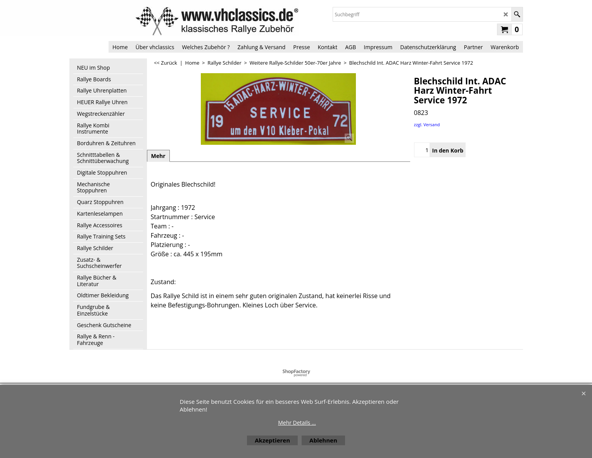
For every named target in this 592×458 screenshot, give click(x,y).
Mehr (158, 156)
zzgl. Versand (427, 124)
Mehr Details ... (297, 422)
